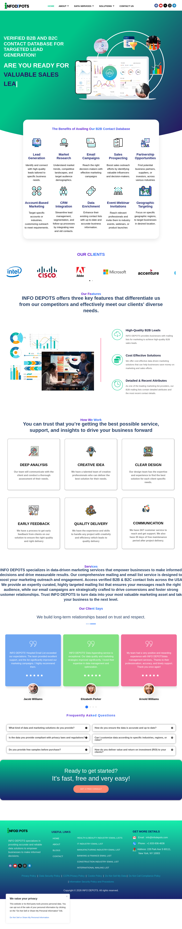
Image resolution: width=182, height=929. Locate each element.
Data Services (84, 6)
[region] (38, 908)
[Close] (67, 896)
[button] (89, 280)
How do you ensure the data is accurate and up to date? (126, 757)
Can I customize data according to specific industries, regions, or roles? (131, 768)
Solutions (106, 6)
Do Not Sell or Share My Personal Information (30, 917)
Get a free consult (91, 819)
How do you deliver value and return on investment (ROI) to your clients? (130, 780)
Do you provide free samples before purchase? (35, 779)
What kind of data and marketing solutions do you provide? (42, 757)
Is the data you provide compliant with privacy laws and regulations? (47, 767)
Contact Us (127, 6)
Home (51, 6)
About (64, 6)
